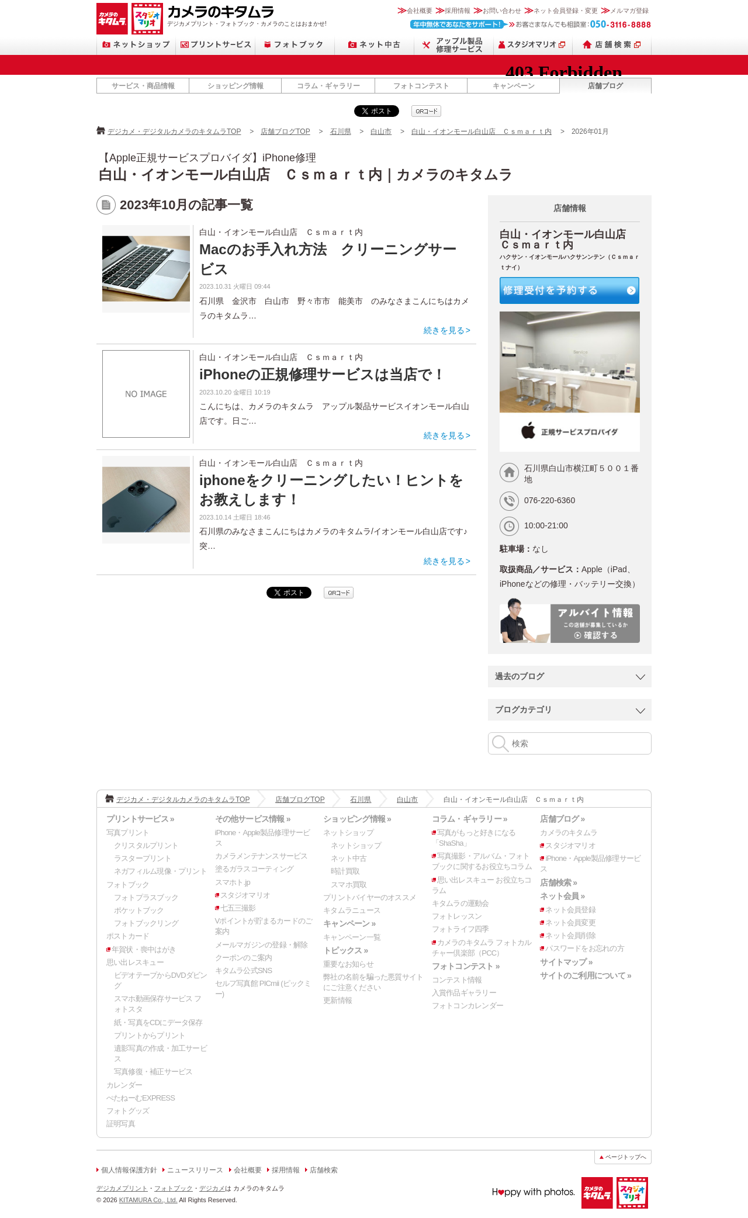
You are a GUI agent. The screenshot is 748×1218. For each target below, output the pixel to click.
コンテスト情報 (457, 979)
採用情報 (457, 10)
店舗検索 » (558, 882)
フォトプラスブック (146, 897)
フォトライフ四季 (460, 929)
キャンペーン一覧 (351, 937)
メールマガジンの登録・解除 (261, 944)
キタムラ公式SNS (243, 970)
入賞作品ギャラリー (464, 992)
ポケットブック (139, 910)
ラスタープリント (142, 858)
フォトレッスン (457, 916)
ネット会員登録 (570, 909)
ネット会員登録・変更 (566, 10)
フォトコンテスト (421, 86)
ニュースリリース (195, 1170)
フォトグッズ (127, 1110)
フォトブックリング (146, 923)
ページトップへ (625, 1157)
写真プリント (127, 832)
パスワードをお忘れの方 (584, 948)
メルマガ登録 (629, 10)
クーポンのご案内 (243, 957)
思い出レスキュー (135, 962)
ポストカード (127, 936)
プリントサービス (215, 44)
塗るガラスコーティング (254, 868)
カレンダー (124, 1085)
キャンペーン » (349, 923)
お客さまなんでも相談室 (531, 24)
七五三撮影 (238, 908)
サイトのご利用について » (585, 975)
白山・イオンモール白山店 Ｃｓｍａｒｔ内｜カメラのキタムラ (306, 174)
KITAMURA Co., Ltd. (148, 1199)
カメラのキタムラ (112, 18)
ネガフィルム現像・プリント (160, 871)
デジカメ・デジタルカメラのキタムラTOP (174, 131)
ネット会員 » (562, 896)
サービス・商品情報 (143, 86)
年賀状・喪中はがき (144, 949)
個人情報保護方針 (129, 1170)
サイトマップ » (566, 962)
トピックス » (345, 950)
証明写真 (120, 1123)
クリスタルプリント (146, 845)
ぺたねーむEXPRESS (140, 1098)
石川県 (340, 131)
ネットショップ (136, 44)
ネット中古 (374, 44)
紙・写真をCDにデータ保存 (158, 1022)
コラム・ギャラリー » (469, 818)
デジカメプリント (122, 1188)
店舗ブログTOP (285, 131)
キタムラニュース (351, 910)
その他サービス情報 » (252, 818)
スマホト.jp (232, 882)
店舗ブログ (605, 86)
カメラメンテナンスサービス (261, 856)
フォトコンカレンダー (467, 1005)
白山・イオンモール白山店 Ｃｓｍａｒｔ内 (481, 131)
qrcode (426, 111)
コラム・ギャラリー (328, 86)
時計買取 (345, 871)
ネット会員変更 (570, 922)
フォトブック (295, 44)
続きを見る (444, 330)
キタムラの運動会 (460, 903)
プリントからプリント (149, 1035)
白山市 (381, 131)
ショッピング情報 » (357, 818)
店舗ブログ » (562, 818)
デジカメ (212, 1188)
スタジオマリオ (147, 18)
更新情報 (337, 1000)
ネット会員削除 (570, 935)
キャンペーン (514, 86)
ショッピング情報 (235, 86)
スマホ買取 (348, 884)
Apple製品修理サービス (454, 44)
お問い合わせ (502, 10)
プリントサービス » (140, 818)
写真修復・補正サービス (153, 1071)
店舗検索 (612, 44)
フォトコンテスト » (466, 966)
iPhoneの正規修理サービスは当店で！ (322, 374)
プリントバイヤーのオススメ (369, 897)
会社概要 (419, 10)
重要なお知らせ (348, 964)
